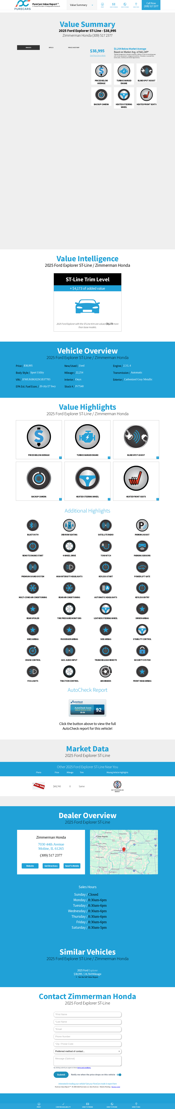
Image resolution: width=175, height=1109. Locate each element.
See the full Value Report (88, 977)
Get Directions (50, 866)
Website (30, 866)
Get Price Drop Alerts (98, 55)
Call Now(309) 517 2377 (151, 5)
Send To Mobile (72, 866)
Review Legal (116, 1087)
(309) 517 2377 (102, 35)
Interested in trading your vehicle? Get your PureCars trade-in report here (87, 1083)
